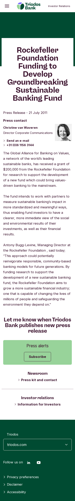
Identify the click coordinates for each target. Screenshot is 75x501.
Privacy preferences (21, 477)
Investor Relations (59, 6)
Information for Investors (37, 404)
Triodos (12, 434)
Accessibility (14, 492)
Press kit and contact (37, 380)
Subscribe (37, 357)
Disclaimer (13, 484)
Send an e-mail (16, 141)
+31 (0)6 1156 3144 (18, 145)
